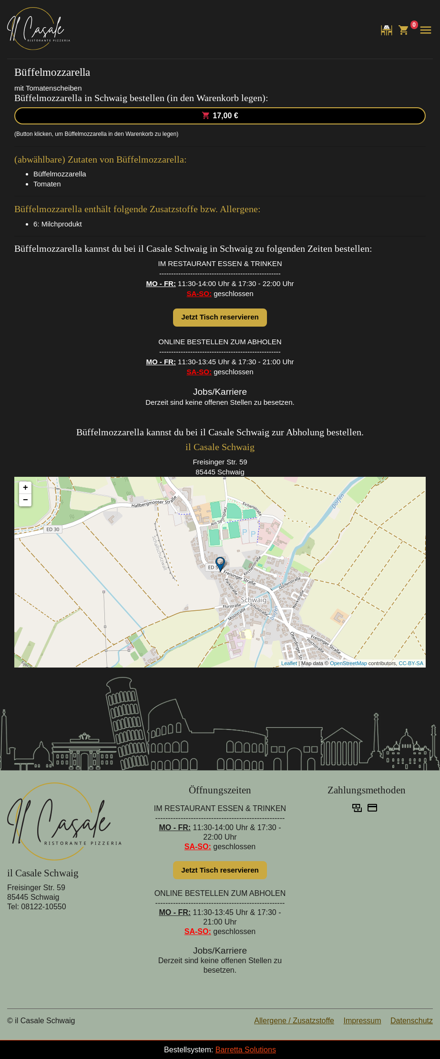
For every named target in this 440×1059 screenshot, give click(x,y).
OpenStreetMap (348, 663)
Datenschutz (411, 1021)
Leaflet (289, 663)
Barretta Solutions (245, 1050)
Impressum (362, 1021)
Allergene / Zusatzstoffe (294, 1021)
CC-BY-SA (411, 663)
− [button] (25, 500)
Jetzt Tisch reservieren (219, 317)
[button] (424, 30)
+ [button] (25, 488)
